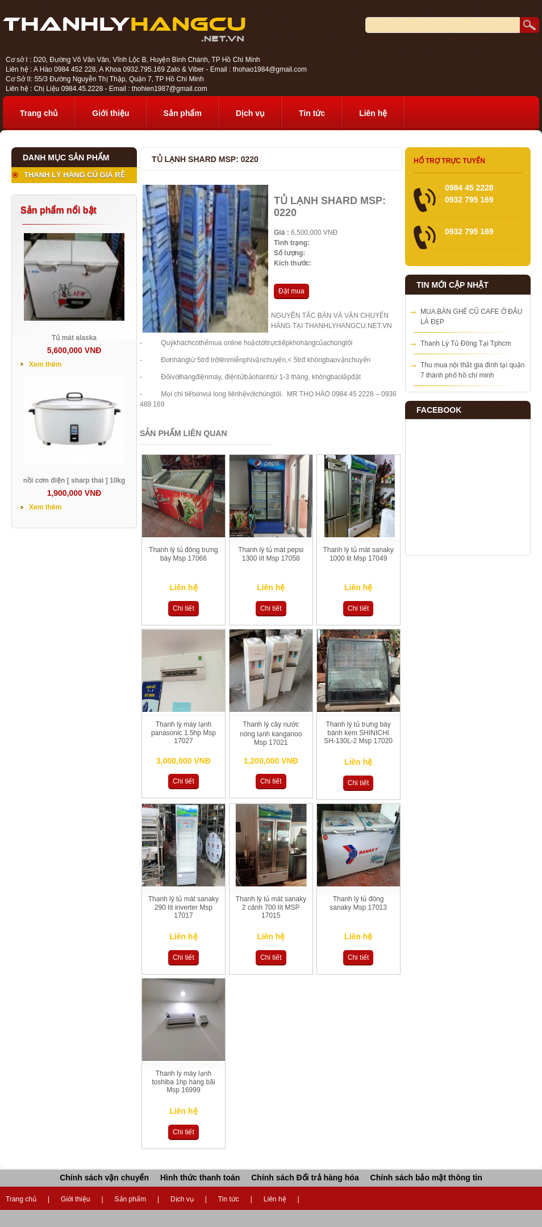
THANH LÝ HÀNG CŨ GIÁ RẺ (74, 175)
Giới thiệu (110, 113)
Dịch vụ (250, 113)
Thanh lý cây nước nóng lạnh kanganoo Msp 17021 (271, 733)
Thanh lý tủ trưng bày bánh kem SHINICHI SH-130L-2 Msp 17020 (358, 732)
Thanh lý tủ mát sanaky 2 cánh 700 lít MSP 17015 (271, 907)
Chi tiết (183, 608)
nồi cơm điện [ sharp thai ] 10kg (74, 480)
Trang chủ (39, 113)
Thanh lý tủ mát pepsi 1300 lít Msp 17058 (270, 554)
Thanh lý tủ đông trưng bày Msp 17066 (183, 554)
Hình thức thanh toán (200, 1177)
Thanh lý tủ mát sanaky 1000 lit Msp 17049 (358, 554)
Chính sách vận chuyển (104, 1177)
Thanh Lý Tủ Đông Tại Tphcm (465, 343)
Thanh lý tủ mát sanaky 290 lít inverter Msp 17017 (183, 907)
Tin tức (312, 113)
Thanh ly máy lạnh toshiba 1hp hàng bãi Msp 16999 (183, 1082)
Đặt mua (291, 291)
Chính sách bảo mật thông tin (426, 1177)
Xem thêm (45, 364)
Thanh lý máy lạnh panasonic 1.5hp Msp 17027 (183, 732)
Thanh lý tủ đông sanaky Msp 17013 (358, 903)
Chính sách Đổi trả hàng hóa (304, 1177)
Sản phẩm (183, 113)
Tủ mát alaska (74, 338)
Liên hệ (373, 113)
